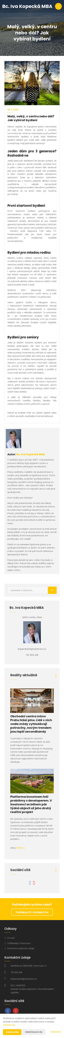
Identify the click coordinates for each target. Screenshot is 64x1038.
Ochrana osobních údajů (20, 948)
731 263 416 (16, 972)
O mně (11, 937)
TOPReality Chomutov (32, 912)
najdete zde (9, 1024)
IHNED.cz (20, 847)
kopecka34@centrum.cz (24, 978)
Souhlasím (12, 1032)
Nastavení (56, 1031)
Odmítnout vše (33, 1032)
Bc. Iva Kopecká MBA (30, 454)
